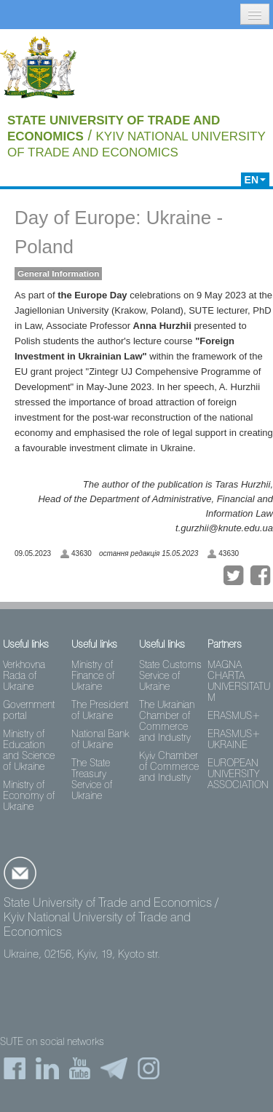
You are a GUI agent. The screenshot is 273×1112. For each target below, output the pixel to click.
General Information (58, 274)
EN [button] (255, 180)
